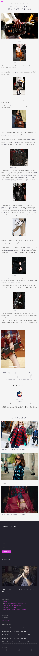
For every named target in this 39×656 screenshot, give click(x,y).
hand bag (34, 375)
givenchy (29, 375)
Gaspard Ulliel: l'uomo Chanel (10, 607)
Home (5, 601)
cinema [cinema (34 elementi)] (3, 649)
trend (24, 3)
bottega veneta (24, 372)
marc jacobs (27, 377)
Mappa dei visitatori (5, 620)
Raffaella (4, 631)
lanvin (15, 377)
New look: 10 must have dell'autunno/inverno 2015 (14, 605)
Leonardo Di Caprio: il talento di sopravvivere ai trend (18, 590)
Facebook (4, 561)
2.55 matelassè (6, 372)
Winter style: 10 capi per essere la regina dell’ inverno (13, 449)
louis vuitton (21, 377)
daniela (19, 3)
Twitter (7, 561)
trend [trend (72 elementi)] (33, 649)
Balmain (18, 372)
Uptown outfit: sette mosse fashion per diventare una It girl (15, 603)
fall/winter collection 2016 (16, 375)
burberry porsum (32, 372)
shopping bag (26, 379)
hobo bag (5, 377)
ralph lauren (19, 379)
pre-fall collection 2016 (10, 379)
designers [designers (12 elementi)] (9, 649)
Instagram (12, 561)
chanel (4, 375)
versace (31, 379)
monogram (34, 377)
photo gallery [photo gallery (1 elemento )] (23, 649)
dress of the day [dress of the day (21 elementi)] (16, 649)
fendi (25, 375)
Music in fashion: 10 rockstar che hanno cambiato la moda (15, 609)
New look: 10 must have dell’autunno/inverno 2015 (18, 628)
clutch (8, 375)
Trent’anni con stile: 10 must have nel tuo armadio (13, 482)
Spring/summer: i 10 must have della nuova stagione (13, 514)
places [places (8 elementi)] (29, 649)
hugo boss (11, 377)
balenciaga (13, 372)
